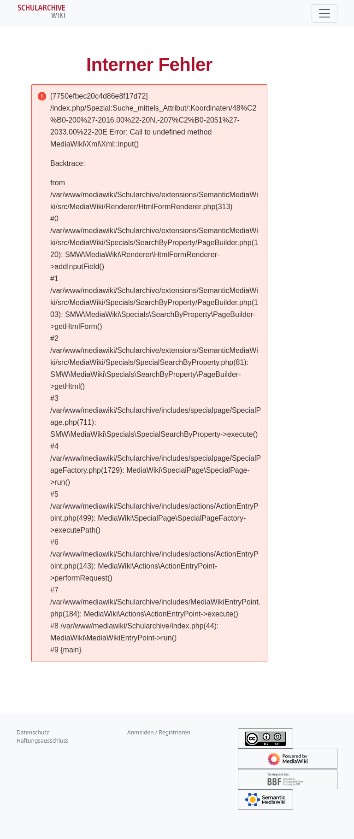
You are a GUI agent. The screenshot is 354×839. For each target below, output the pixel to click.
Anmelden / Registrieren (158, 732)
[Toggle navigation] (324, 13)
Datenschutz (33, 732)
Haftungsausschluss (43, 741)
